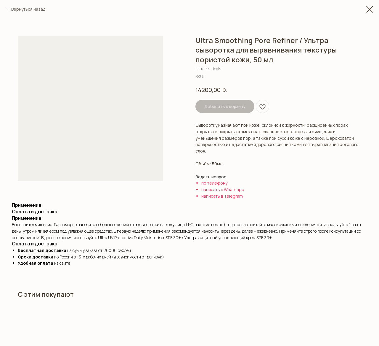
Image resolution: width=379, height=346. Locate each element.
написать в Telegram (222, 196)
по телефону (214, 183)
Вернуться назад (28, 9)
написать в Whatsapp (222, 189)
